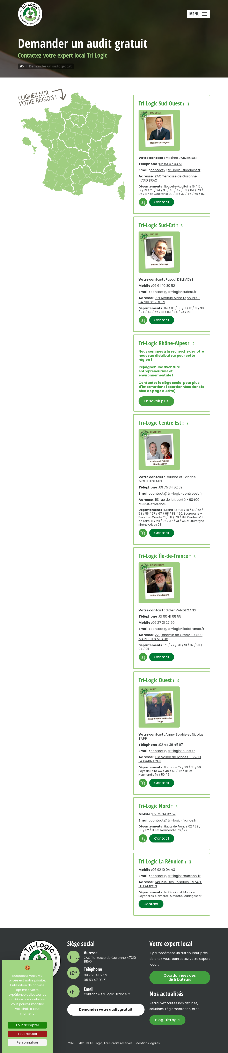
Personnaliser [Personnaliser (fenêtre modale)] (27, 1042)
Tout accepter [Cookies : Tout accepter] (27, 1025)
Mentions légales (148, 1043)
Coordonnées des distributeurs (180, 977)
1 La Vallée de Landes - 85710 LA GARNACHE (170, 759)
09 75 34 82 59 (170, 487)
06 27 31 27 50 (163, 622)
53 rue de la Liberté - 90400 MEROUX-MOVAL (169, 501)
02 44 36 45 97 (171, 744)
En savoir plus (156, 401)
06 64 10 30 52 (163, 285)
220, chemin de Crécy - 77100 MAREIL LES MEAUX (171, 637)
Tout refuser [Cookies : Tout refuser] (27, 1033)
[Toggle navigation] (198, 14)
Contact (161, 202)
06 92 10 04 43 (163, 869)
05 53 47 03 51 (170, 164)
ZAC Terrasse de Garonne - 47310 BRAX (169, 178)
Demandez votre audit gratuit (105, 1009)
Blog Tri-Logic (167, 1019)
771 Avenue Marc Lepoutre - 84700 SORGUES (169, 300)
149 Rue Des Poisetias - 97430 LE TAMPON (170, 884)
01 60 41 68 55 (170, 616)
